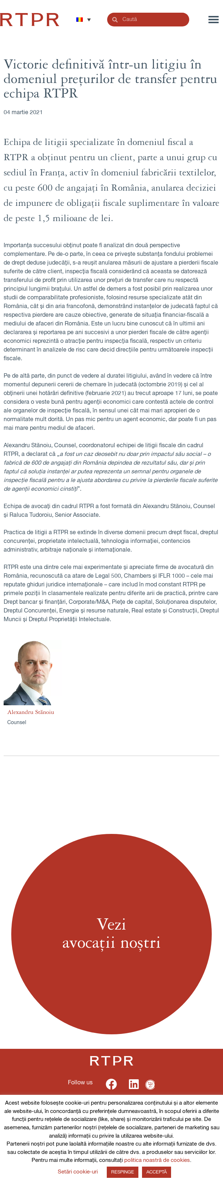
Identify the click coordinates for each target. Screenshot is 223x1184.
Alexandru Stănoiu (30, 712)
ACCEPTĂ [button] (156, 1172)
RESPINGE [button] (122, 1172)
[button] (83, 19)
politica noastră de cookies (157, 1160)
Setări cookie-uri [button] (78, 1172)
